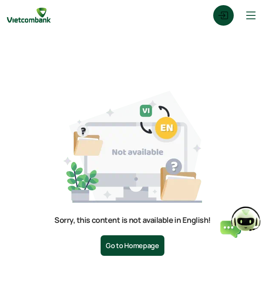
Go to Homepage (132, 245)
